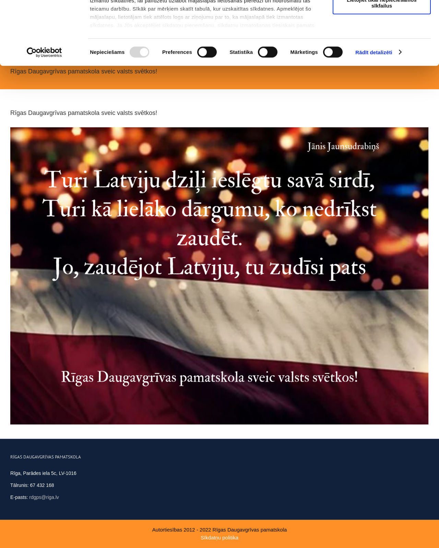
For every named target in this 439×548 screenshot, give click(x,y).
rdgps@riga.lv (44, 497)
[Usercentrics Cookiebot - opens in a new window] (44, 110)
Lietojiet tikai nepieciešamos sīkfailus (381, 60)
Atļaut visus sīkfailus (381, 17)
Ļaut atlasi (381, 37)
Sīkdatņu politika (219, 537)
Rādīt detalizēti (373, 110)
